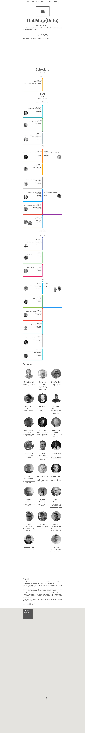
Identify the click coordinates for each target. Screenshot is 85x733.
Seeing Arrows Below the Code (42, 505)
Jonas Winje (28, 453)
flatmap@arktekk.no (28, 604)
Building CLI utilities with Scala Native (42, 458)
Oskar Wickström (56, 501)
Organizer (55, 2)
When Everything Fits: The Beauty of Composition (56, 479)
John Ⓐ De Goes (56, 431)
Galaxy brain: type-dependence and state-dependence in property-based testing (56, 411)
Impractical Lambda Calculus (56, 385)
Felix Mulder (29, 430)
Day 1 (41, 72)
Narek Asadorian (42, 501)
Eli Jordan (28, 406)
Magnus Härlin (42, 476)
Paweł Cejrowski (29, 525)
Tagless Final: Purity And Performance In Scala (29, 409)
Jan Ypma (42, 430)
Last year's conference (28, 585)
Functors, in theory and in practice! (28, 505)
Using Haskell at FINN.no (29, 550)
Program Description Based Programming (29, 481)
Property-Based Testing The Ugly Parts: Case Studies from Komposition (56, 505)
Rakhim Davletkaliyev (56, 525)
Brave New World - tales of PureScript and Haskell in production (28, 434)
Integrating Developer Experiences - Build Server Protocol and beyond (56, 457)
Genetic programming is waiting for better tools (56, 529)
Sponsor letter (44, 2)
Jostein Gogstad (42, 454)
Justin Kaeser (56, 453)
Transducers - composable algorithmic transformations (42, 410)
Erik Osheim (56, 406)
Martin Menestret (29, 501)
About (28, 2)
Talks (50, 2)
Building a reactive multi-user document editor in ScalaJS (42, 434)
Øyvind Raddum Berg (56, 548)
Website (25, 617)
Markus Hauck (56, 476)
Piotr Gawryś (42, 524)
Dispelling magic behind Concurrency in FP (42, 527)
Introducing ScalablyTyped (56, 552)
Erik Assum (42, 406)
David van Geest (42, 383)
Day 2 (44, 72)
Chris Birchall (29, 382)
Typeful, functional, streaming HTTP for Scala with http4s (42, 480)
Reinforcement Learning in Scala (29, 385)
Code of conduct (35, 2)
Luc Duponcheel (28, 477)
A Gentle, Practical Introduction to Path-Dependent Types (42, 388)
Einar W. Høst (56, 382)
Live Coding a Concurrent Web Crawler (56, 435)
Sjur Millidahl (29, 547)
